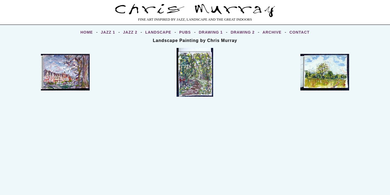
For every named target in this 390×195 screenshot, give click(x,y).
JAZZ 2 (130, 32)
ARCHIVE (271, 32)
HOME (86, 32)
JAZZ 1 (108, 32)
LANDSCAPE (158, 32)
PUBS (185, 32)
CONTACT (300, 32)
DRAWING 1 (211, 32)
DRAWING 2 (243, 32)
